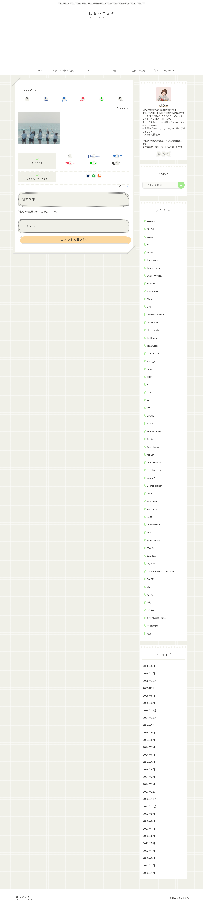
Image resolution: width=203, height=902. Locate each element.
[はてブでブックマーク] (64, 99)
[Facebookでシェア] (46, 99)
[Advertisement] (101, 45)
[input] (161, 185)
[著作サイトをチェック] (88, 176)
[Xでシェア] (27, 99)
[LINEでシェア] (101, 99)
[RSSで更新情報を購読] (99, 176)
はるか (163, 105)
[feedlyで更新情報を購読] (93, 176)
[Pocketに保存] (83, 99)
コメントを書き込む (75, 239)
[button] (120, 99)
